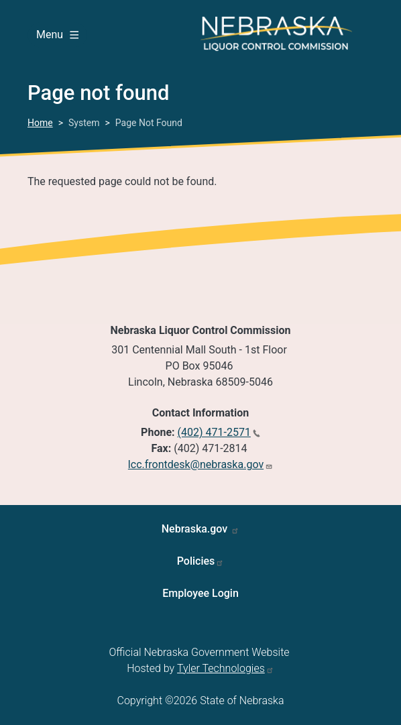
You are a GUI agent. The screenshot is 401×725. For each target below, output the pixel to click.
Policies (196, 561)
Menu (57, 34)
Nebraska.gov (196, 528)
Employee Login (200, 593)
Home (40, 122)
